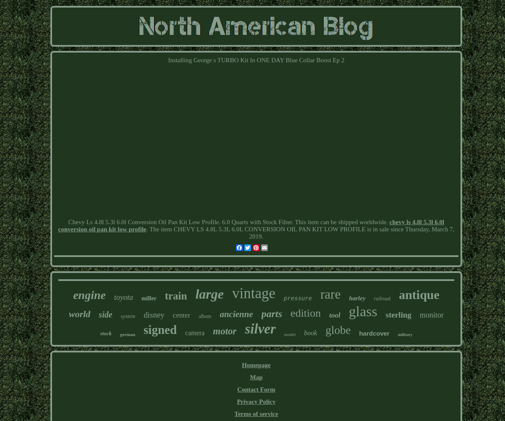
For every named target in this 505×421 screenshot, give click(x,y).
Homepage (256, 365)
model (290, 334)
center (182, 315)
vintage (253, 293)
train (176, 296)
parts (272, 313)
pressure (298, 298)
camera (194, 332)
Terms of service (256, 413)
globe (338, 330)
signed (160, 329)
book (310, 332)
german (127, 334)
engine (89, 295)
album (205, 316)
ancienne (236, 314)
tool (334, 315)
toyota (123, 297)
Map (256, 377)
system (128, 316)
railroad (382, 299)
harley (357, 298)
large (209, 294)
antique (419, 295)
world (79, 314)
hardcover (374, 333)
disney (154, 314)
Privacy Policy (256, 401)
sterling (398, 314)
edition (305, 313)
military (405, 334)
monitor (432, 315)
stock (106, 333)
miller (149, 298)
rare (330, 294)
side (105, 314)
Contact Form (256, 389)
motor (224, 331)
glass (363, 311)
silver (260, 328)
